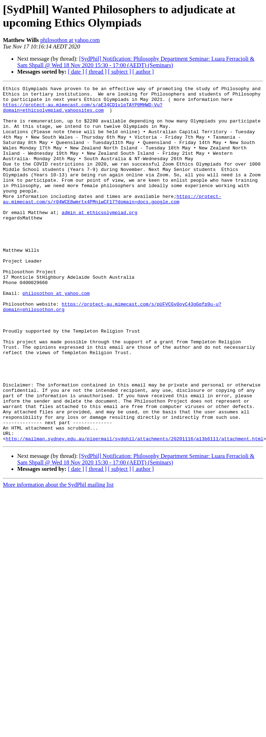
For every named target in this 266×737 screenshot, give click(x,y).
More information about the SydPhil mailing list (58, 556)
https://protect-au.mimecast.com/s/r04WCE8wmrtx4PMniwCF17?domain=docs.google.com (112, 221)
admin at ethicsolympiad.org (99, 238)
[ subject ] (119, 72)
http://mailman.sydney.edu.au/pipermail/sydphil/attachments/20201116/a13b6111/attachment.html (134, 509)
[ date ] (76, 72)
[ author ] (143, 72)
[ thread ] (96, 72)
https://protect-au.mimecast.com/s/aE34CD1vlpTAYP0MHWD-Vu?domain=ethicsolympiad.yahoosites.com (83, 112)
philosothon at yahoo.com (70, 40)
